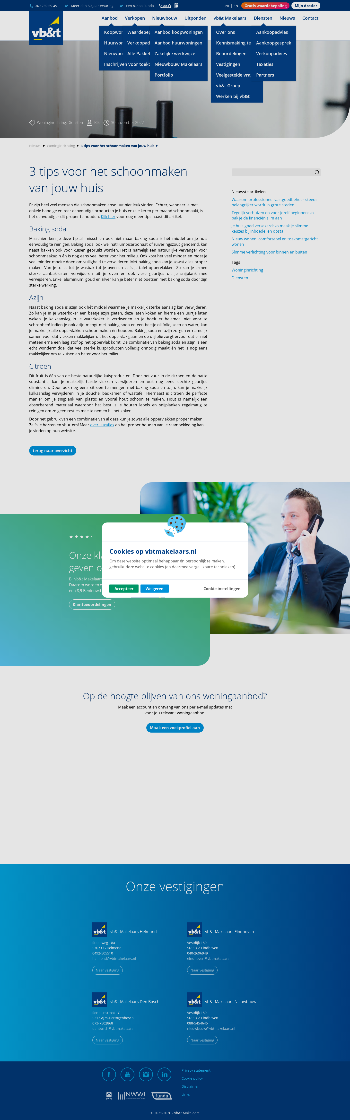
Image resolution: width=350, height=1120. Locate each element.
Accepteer (123, 588)
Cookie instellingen (222, 588)
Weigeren (155, 588)
